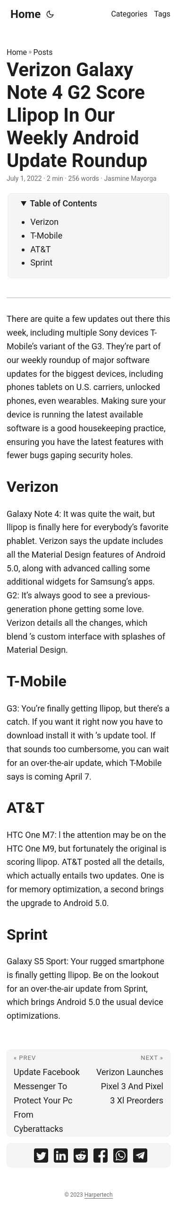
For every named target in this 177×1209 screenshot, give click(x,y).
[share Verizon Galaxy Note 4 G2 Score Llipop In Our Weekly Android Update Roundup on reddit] (81, 1157)
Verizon (44, 222)
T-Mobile (46, 235)
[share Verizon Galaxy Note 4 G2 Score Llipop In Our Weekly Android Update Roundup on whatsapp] (120, 1157)
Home (25, 14)
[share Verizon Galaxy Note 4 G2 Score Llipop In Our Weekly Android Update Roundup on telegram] (140, 1157)
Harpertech (98, 1194)
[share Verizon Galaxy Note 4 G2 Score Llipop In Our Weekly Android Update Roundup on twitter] (41, 1157)
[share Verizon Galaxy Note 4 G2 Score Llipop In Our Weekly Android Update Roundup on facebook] (100, 1157)
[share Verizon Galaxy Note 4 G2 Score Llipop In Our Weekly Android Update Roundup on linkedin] (61, 1157)
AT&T (40, 249)
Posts (43, 52)
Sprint (41, 262)
